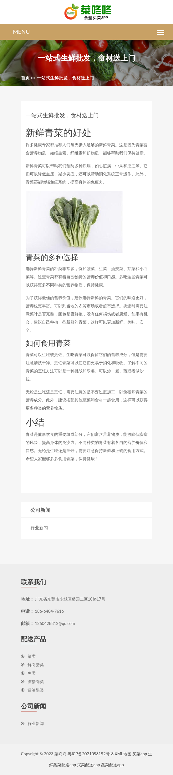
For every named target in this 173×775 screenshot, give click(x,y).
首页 (25, 77)
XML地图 (122, 753)
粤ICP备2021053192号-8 (91, 753)
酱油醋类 (32, 689)
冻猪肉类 (32, 681)
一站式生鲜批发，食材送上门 (65, 77)
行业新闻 (39, 527)
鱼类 (28, 673)
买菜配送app (88, 764)
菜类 (28, 656)
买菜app (139, 753)
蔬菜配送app (112, 764)
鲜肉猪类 (32, 664)
